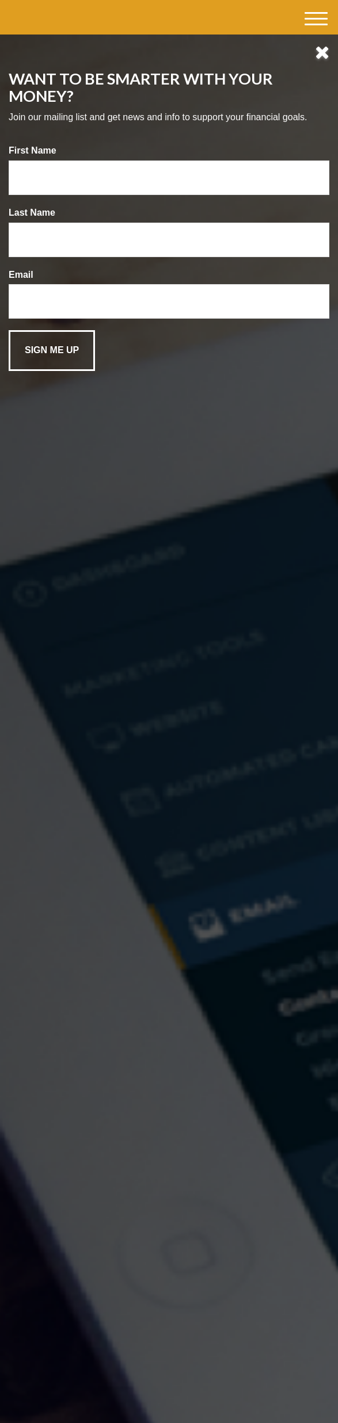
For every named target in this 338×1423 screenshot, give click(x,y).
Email (21, 275)
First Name (32, 150)
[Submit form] (52, 350)
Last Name (32, 212)
